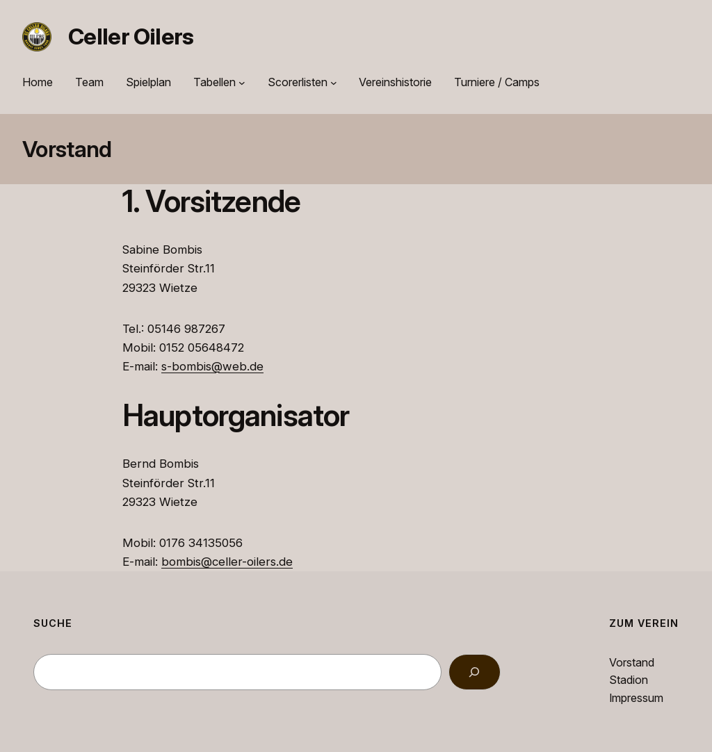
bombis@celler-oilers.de (227, 562)
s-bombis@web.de (212, 366)
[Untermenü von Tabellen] (241, 82)
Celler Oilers (131, 36)
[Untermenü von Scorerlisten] (333, 82)
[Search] (474, 672)
